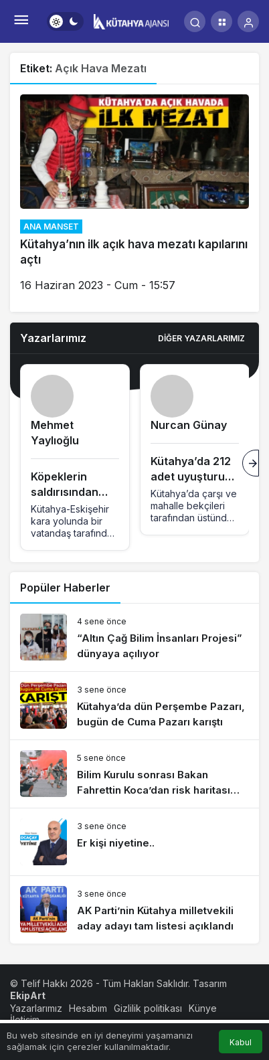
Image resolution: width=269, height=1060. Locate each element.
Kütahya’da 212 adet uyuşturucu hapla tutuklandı (194, 476)
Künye (203, 1008)
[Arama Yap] (194, 21)
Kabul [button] (241, 1042)
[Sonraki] (250, 463)
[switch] (65, 21)
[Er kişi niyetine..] (134, 841)
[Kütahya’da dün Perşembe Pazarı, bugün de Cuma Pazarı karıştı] (134, 705)
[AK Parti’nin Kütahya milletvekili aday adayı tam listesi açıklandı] (134, 910)
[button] (221, 21)
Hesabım (88, 1008)
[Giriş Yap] (248, 21)
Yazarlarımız (36, 1008)
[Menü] (20, 21)
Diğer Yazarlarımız (201, 338)
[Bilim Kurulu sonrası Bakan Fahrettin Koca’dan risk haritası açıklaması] (134, 774)
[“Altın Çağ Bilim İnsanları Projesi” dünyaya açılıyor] (134, 637)
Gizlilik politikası (148, 1008)
